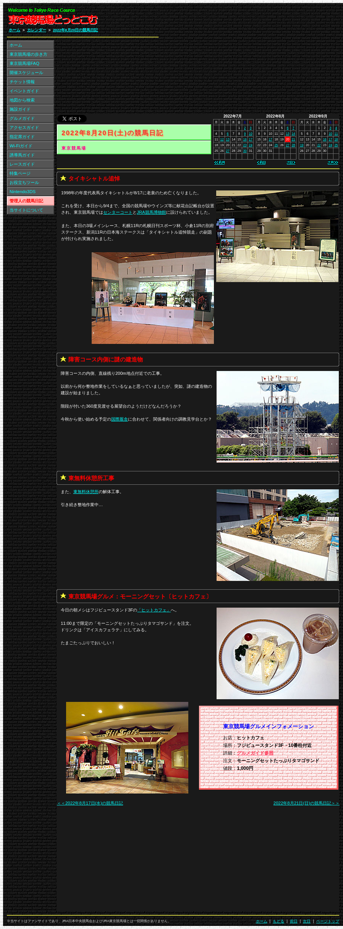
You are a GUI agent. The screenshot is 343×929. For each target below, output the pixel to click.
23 (245, 145)
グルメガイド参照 (255, 753)
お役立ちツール (24, 182)
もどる (278, 921)
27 (228, 151)
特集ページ (20, 173)
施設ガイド (20, 109)
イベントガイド (24, 91)
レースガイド (22, 164)
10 (250, 133)
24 (250, 145)
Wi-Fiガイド (21, 146)
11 (336, 133)
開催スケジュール (26, 72)
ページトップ (327, 921)
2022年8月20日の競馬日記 (75, 30)
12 (222, 139)
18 (336, 139)
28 (293, 145)
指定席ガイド (22, 136)
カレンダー (36, 30)
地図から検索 (22, 100)
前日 (294, 921)
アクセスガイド (24, 127)
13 (228, 139)
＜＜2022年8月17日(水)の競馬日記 (90, 803)
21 (293, 139)
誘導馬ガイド (22, 155)
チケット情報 (22, 81)
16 (245, 139)
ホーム (14, 30)
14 (293, 133)
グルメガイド (22, 118)
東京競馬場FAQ (24, 63)
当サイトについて (26, 210)
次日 (307, 921)
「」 (154, 610)
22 (318, 145)
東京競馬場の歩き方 (28, 54)
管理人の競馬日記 (26, 200)
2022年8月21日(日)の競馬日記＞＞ (306, 803)
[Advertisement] (248, 60)
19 (301, 145)
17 (250, 139)
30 (245, 151)
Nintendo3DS (23, 191)
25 (276, 145)
